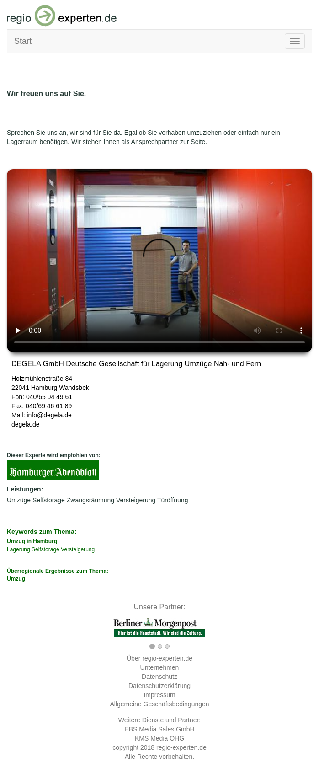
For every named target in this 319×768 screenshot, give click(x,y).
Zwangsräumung (90, 500)
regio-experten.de (181, 747)
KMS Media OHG (159, 738)
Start (23, 41)
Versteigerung (135, 500)
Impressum (159, 695)
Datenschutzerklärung (159, 685)
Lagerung (18, 549)
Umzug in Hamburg (32, 541)
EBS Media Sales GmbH (159, 729)
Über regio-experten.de (159, 658)
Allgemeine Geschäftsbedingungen (159, 704)
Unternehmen (159, 667)
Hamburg (44, 387)
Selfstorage (48, 500)
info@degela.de (49, 415)
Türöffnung (172, 500)
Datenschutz (159, 676)
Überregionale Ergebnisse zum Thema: (159, 575)
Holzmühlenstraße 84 (41, 378)
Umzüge (19, 500)
